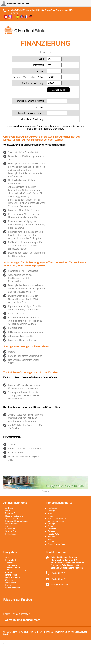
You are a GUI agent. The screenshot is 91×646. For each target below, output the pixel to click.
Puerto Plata (53, 534)
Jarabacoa (52, 508)
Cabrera (51, 531)
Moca (50, 516)
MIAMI (51, 541)
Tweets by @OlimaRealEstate (21, 620)
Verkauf (10, 562)
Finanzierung (11, 575)
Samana (51, 536)
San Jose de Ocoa (56, 521)
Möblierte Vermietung (16, 570)
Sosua (50, 539)
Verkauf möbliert (14, 567)
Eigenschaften (11, 560)
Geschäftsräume (12, 518)
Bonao (50, 526)
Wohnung (9, 508)
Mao (50, 513)
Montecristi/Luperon (57, 518)
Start (7, 557)
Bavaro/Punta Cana (56, 544)
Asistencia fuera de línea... (19, 4)
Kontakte (9, 585)
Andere (8, 526)
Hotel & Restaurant (14, 516)
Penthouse (10, 528)
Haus (7, 510)
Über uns (9, 580)
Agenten (9, 572)
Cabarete (52, 528)
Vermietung (12, 565)
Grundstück (10, 531)
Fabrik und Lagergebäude (16, 521)
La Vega (51, 510)
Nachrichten (10, 582)
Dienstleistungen (13, 577)
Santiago (51, 523)
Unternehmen (11, 523)
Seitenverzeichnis (13, 587)
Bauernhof (10, 513)
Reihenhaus (10, 534)
